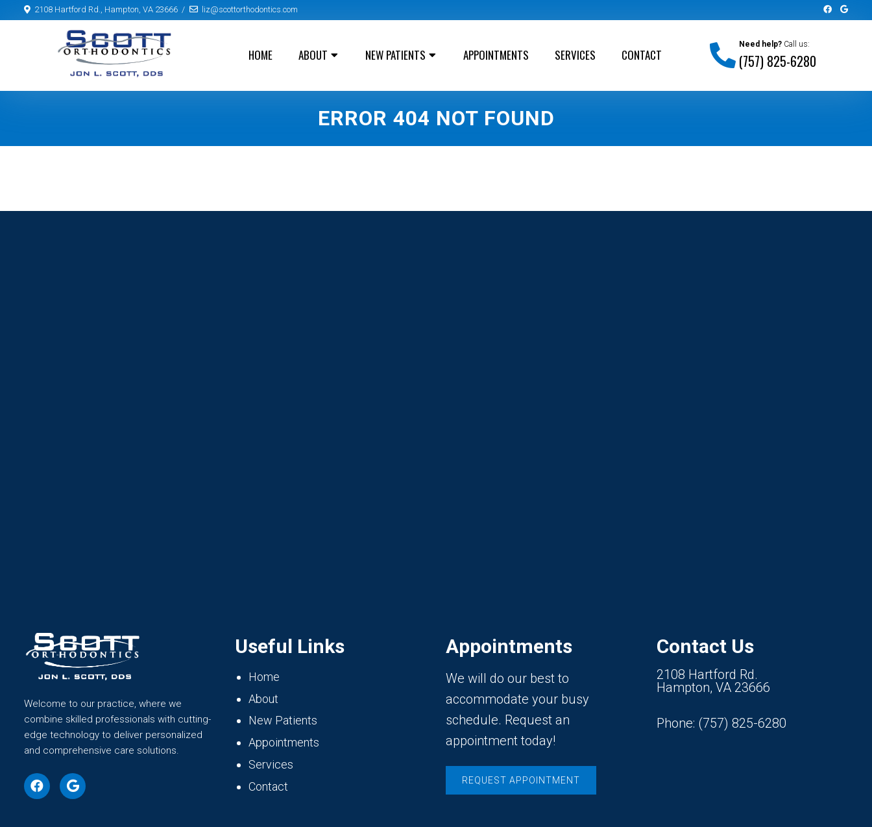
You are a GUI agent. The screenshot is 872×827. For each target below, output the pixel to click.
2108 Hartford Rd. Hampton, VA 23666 (713, 681)
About (313, 55)
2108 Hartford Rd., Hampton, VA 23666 (106, 9)
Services (575, 55)
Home (260, 55)
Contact (642, 55)
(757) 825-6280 (777, 61)
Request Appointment (521, 780)
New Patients (395, 55)
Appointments (496, 55)
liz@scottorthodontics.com (250, 9)
